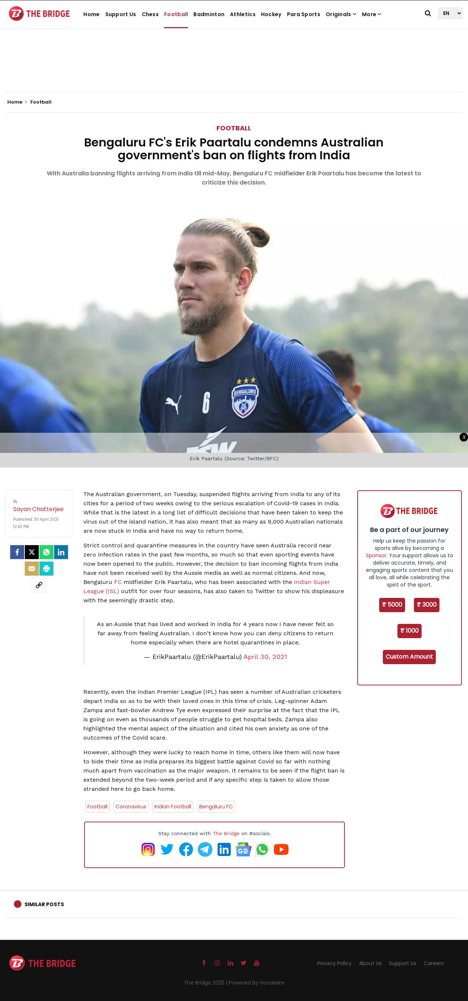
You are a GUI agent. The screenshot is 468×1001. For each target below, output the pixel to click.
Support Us (120, 14)
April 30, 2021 (265, 656)
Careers (434, 963)
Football (176, 14)
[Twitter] (31, 552)
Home (91, 14)
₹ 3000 (427, 604)
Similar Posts (44, 904)
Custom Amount (409, 656)
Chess (150, 14)
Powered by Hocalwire (256, 982)
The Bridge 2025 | (206, 982)
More (372, 14)
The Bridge (226, 833)
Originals (341, 14)
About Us (370, 963)
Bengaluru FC (216, 806)
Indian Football (172, 806)
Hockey (271, 14)
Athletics (243, 14)
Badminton (208, 14)
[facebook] (17, 552)
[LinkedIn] (61, 552)
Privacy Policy (334, 963)
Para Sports (303, 14)
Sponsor (376, 555)
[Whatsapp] (46, 552)
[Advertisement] (234, 69)
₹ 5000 (392, 604)
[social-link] (39, 585)
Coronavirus (131, 806)
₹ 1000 (409, 630)
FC (119, 581)
